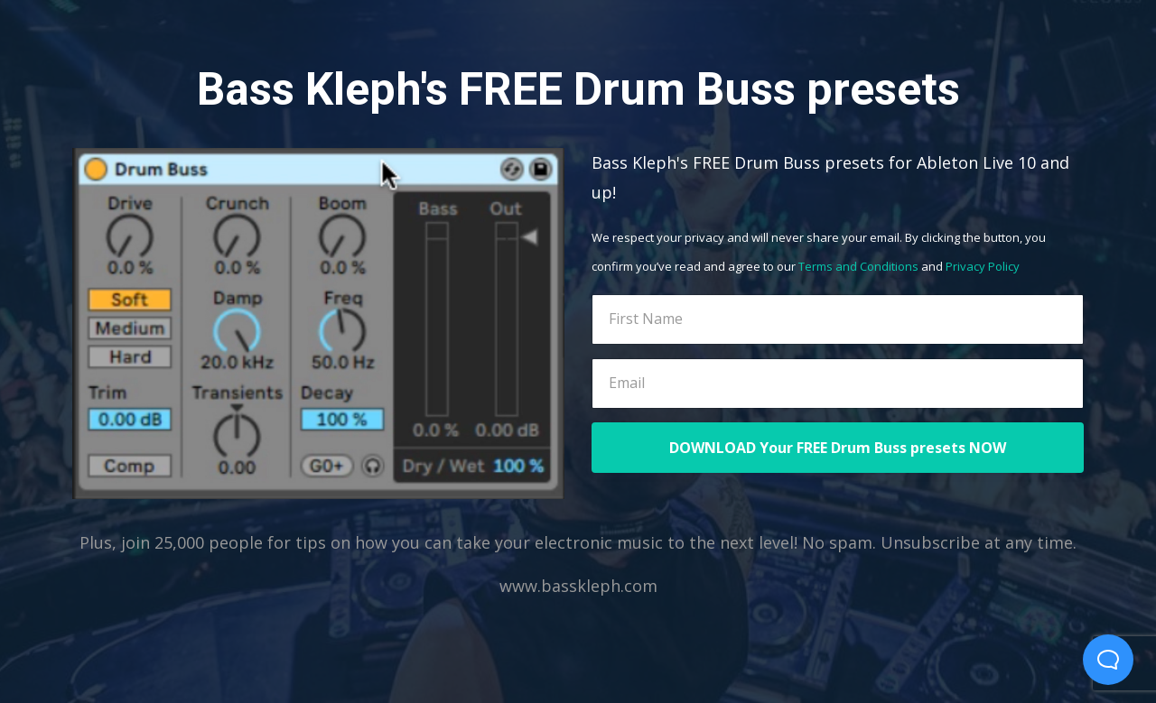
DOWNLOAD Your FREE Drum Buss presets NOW (837, 448)
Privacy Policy (983, 266)
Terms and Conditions (858, 266)
